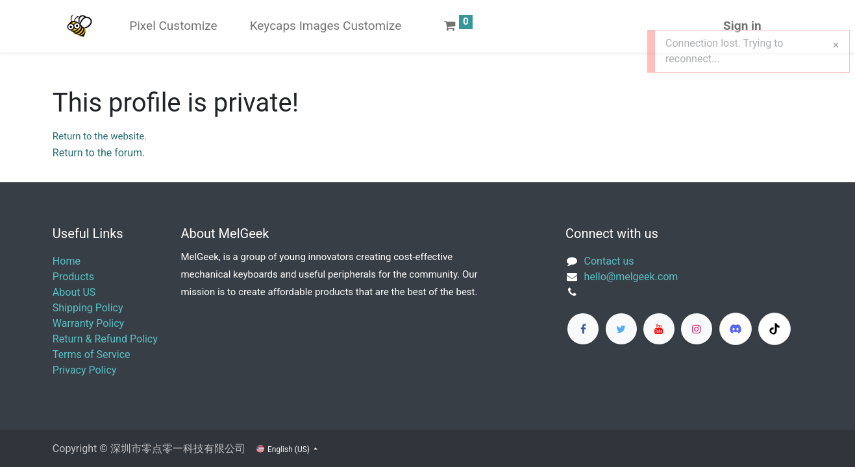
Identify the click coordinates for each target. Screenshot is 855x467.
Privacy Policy (85, 370)
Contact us (609, 261)
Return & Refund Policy (105, 339)
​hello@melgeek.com (631, 276)
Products (73, 276)
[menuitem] (173, 26)
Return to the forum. (99, 153)
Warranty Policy (88, 323)
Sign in (742, 25)
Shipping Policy (88, 308)
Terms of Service (91, 354)
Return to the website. (100, 136)
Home (67, 261)
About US (74, 292)
